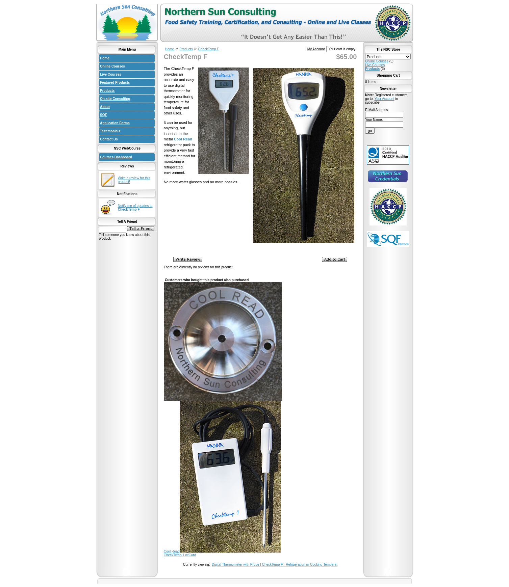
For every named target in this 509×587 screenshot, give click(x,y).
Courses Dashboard (116, 157)
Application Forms (115, 123)
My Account (316, 49)
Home (104, 58)
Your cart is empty (342, 49)
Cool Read (172, 551)
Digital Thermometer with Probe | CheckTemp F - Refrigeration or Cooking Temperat (274, 564)
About (105, 107)
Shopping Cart (388, 75)
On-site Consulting (115, 99)
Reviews (127, 166)
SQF (103, 115)
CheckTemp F (208, 49)
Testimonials (110, 131)
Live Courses (110, 74)
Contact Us (109, 139)
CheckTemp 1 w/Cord (180, 555)
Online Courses (112, 66)
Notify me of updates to (135, 207)
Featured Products (115, 82)
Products (107, 90)
